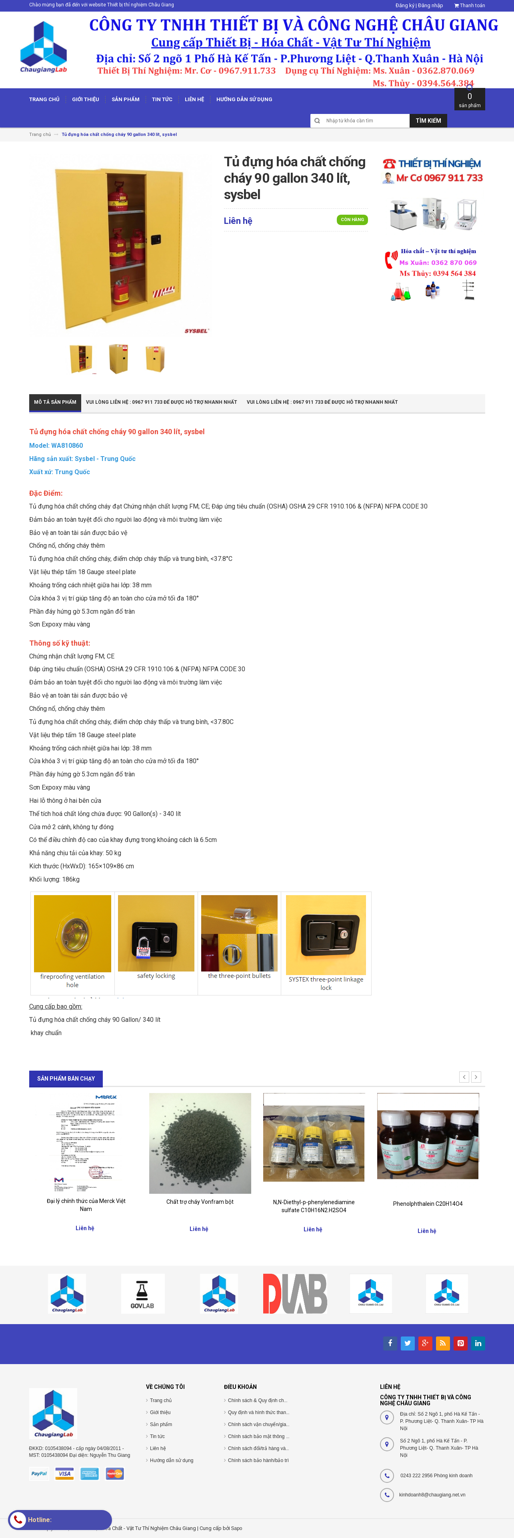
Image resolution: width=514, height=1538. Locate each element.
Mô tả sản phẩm (55, 402)
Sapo (236, 1528)
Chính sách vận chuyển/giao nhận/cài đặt (272, 1424)
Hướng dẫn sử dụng (171, 1460)
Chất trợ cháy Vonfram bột (200, 1202)
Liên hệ (158, 1448)
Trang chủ (161, 1400)
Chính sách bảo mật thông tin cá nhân (268, 1436)
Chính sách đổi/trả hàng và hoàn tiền (267, 1448)
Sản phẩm (161, 1424)
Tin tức (157, 1436)
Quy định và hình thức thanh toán (263, 1412)
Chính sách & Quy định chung (260, 1400)
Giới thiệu (160, 1412)
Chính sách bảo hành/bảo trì (258, 1460)
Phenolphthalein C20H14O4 (428, 1204)
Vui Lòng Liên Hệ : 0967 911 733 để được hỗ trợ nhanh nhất (161, 402)
